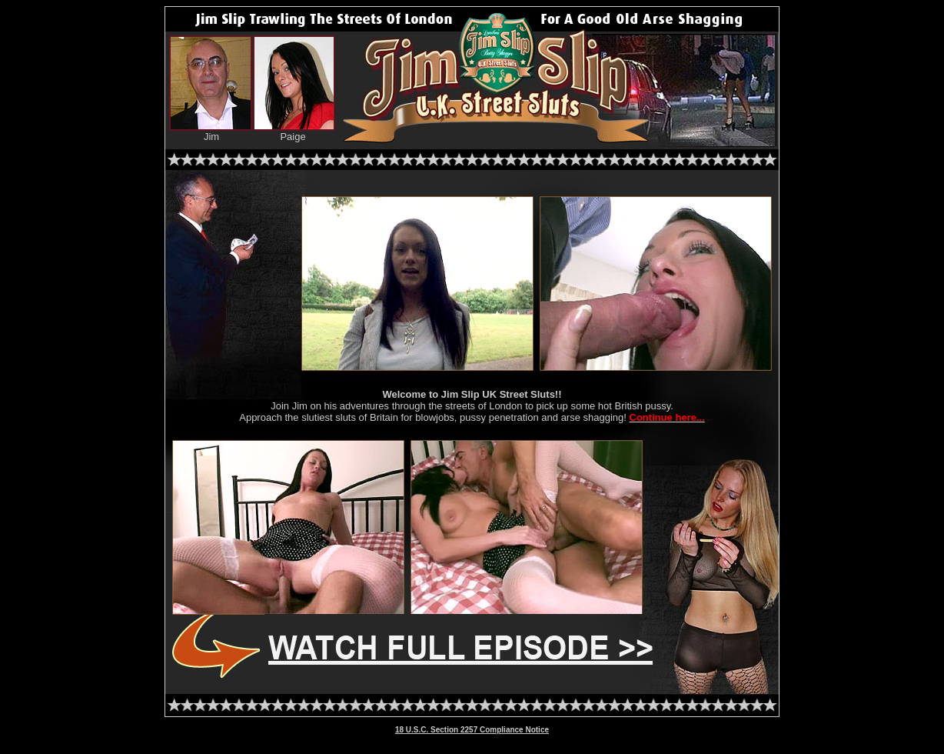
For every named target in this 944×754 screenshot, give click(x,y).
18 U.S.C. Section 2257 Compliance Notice (472, 730)
